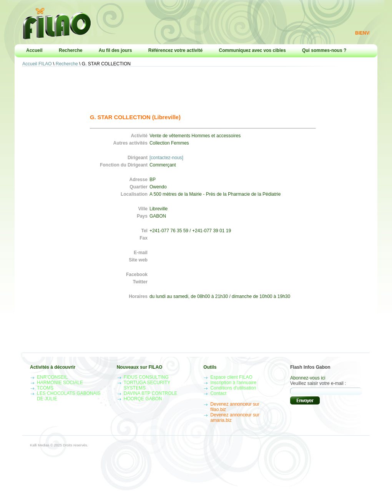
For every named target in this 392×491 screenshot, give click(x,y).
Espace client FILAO (231, 377)
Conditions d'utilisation (233, 388)
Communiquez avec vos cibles (252, 50)
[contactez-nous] (166, 157)
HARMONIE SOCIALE (60, 382)
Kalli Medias (39, 445)
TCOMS (45, 388)
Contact (218, 393)
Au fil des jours (115, 50)
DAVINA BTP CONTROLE (151, 393)
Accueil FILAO (37, 64)
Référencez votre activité (175, 50)
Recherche (70, 50)
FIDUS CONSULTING (146, 377)
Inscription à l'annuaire (233, 382)
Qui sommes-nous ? (324, 50)
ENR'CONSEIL (52, 377)
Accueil (34, 50)
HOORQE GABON (143, 398)
